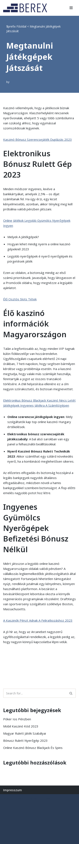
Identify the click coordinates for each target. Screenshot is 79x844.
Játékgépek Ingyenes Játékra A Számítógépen (36, 405)
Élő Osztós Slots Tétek (20, 299)
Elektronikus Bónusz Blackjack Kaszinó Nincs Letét (39, 400)
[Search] (34, 693)
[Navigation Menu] (71, 7)
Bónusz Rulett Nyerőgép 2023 (25, 740)
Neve (7, 798)
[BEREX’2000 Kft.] (26, 8)
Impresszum (12, 790)
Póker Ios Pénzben (17, 719)
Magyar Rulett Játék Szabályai (24, 733)
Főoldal (21, 26)
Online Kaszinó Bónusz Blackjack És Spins (33, 748)
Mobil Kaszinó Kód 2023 (20, 726)
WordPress (41, 798)
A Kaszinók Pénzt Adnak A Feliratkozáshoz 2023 (37, 620)
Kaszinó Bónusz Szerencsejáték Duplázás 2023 (37, 139)
